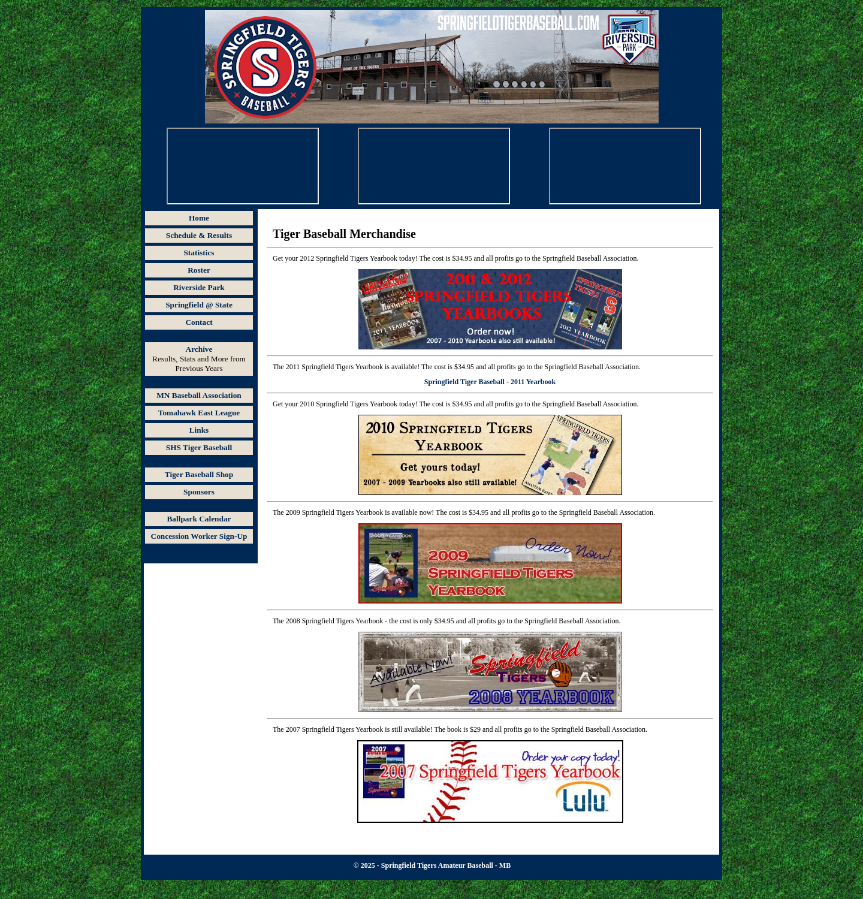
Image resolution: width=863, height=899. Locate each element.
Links (199, 430)
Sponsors (199, 491)
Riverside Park (199, 287)
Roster (199, 270)
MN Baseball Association (198, 395)
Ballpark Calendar (199, 518)
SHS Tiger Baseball (199, 447)
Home (199, 217)
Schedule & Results (199, 235)
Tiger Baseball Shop (199, 474)
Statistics (198, 252)
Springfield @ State (199, 304)
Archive (199, 349)
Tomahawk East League (199, 412)
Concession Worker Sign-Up (199, 536)
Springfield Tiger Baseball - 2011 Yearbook (490, 382)
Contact (198, 322)
